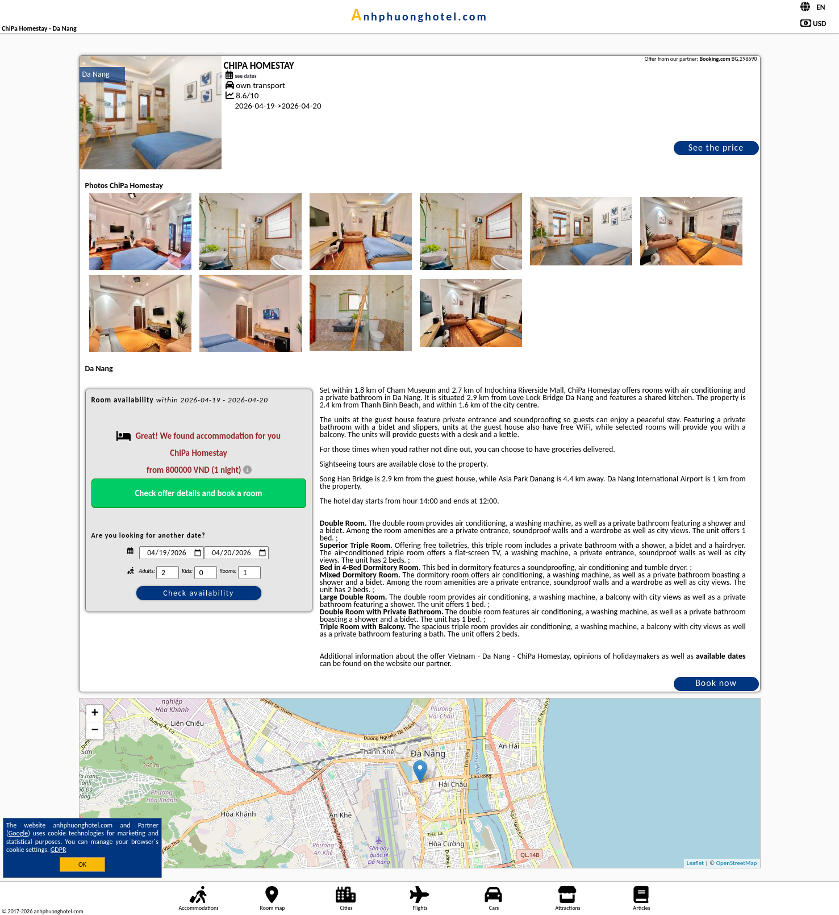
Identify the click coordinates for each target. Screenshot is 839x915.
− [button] (94, 730)
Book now (716, 682)
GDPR (58, 850)
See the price (716, 147)
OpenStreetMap (736, 863)
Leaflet (695, 863)
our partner (431, 663)
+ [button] (94, 713)
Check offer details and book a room (198, 493)
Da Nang (96, 74)
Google (18, 833)
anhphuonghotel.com (419, 16)
